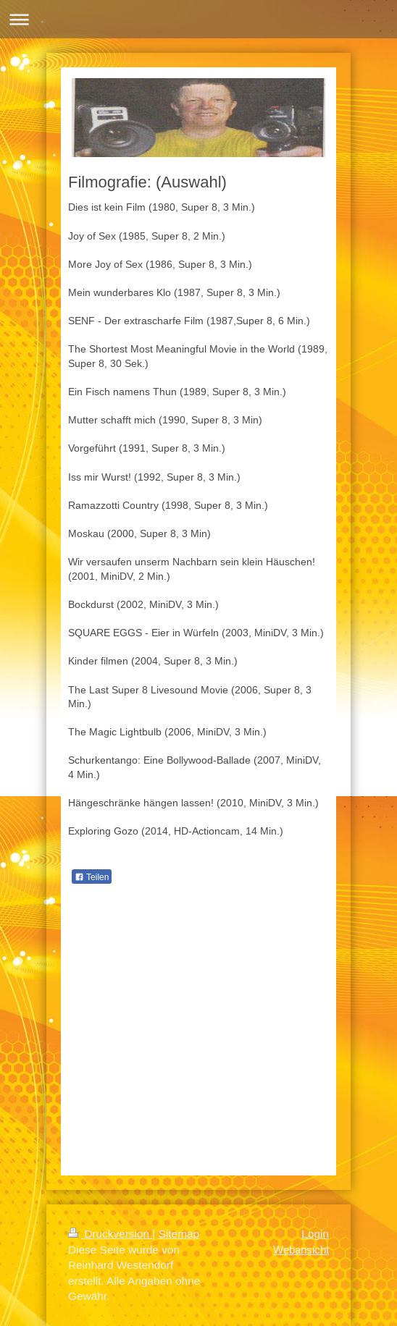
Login (315, 1234)
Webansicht (301, 1249)
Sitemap (179, 1234)
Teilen (92, 877)
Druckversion (110, 1234)
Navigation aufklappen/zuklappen (198, 19)
